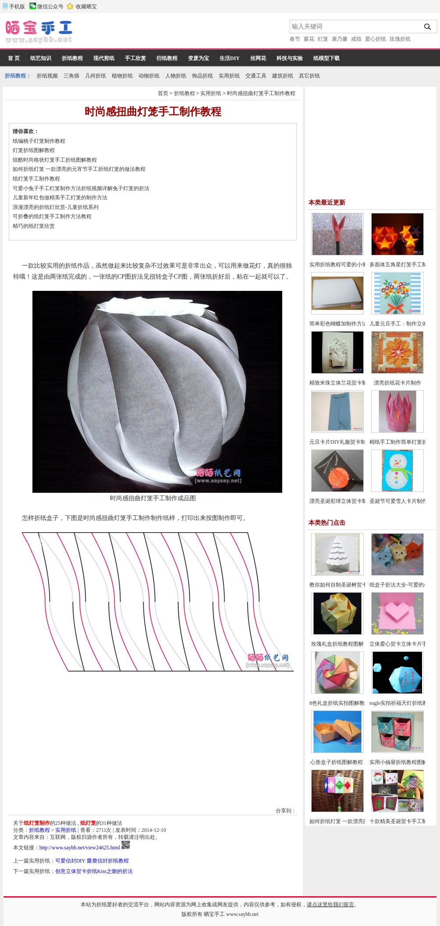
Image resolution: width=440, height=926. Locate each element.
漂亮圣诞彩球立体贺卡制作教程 (346, 501)
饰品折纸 (202, 76)
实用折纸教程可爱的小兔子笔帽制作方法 (356, 265)
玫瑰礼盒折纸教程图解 (337, 644)
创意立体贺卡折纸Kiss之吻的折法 (94, 871)
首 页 (14, 58)
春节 (295, 39)
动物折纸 (149, 76)
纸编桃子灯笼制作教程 (39, 141)
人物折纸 (175, 76)
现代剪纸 (103, 58)
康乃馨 (340, 39)
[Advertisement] (181, 33)
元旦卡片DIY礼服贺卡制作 (340, 442)
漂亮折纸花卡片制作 (397, 383)
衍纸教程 (166, 58)
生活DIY (230, 58)
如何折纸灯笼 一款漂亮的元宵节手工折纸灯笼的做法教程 (79, 169)
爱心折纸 (375, 39)
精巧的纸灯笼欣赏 (34, 226)
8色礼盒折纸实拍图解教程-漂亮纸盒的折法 (358, 703)
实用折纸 (229, 76)
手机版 (17, 7)
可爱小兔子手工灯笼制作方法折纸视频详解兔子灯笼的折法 (81, 188)
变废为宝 (198, 58)
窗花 (309, 39)
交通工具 (255, 76)
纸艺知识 (40, 58)
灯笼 (323, 39)
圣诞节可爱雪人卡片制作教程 (403, 501)
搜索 (428, 27)
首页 (163, 93)
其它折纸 (309, 76)
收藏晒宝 (86, 7)
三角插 (71, 76)
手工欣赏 (135, 58)
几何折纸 (95, 76)
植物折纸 (122, 76)
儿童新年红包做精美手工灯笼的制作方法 (60, 197)
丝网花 (258, 58)
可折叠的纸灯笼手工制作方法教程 (52, 216)
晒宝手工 (214, 914)
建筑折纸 (282, 76)
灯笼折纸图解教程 (34, 150)
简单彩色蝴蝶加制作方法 (338, 324)
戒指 (356, 39)
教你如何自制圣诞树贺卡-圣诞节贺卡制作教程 (362, 585)
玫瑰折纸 (400, 39)
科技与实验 (290, 58)
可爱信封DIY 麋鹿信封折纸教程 (92, 861)
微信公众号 (50, 7)
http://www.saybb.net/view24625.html (79, 848)
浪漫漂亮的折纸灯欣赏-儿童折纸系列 (56, 207)
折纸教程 (72, 58)
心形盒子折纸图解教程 (337, 762)
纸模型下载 (326, 58)
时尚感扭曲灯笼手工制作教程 (261, 93)
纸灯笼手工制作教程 (36, 179)
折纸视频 (47, 76)
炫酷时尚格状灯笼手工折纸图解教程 (55, 160)
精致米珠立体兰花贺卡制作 (341, 383)
